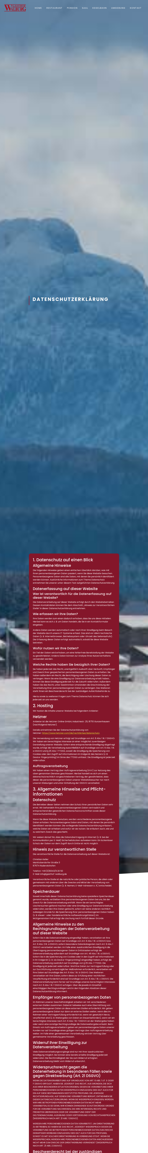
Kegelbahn (99, 7)
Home (38, 7)
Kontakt (136, 7)
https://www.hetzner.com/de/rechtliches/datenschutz (70, 733)
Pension (72, 7)
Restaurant (54, 7)
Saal (85, 7)
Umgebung (118, 7)
